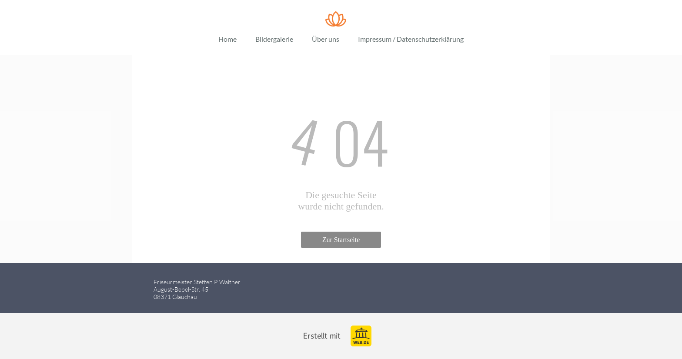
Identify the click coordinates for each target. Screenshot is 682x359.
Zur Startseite (341, 239)
